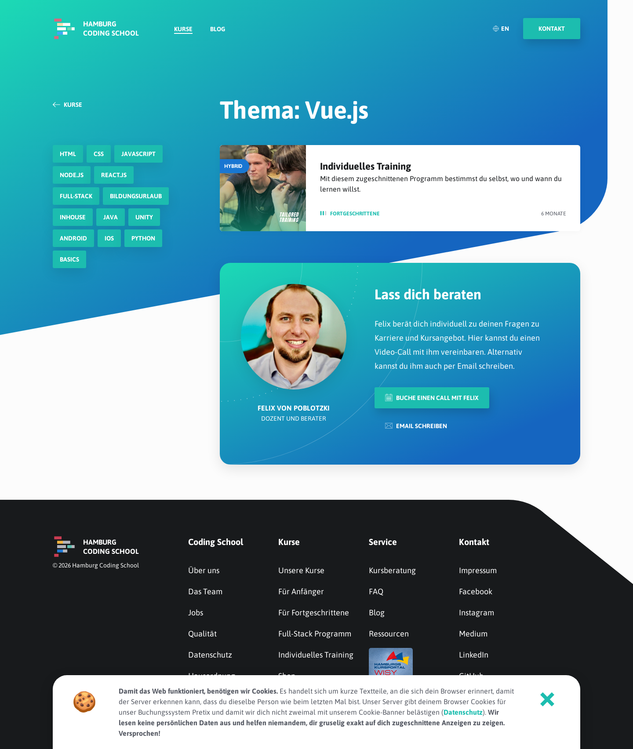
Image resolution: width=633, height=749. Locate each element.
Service (383, 542)
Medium (473, 633)
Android (73, 238)
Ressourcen (389, 633)
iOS (109, 238)
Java (110, 217)
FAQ (376, 591)
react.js (114, 174)
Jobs (195, 612)
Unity (144, 217)
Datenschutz (210, 654)
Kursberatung (392, 570)
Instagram (476, 612)
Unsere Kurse (301, 570)
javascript (138, 153)
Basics (69, 259)
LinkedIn (473, 654)
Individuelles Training (365, 166)
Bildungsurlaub (136, 196)
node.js (72, 174)
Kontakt (474, 542)
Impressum (478, 570)
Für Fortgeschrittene (313, 612)
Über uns (203, 570)
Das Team (205, 591)
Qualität (202, 633)
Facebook (475, 591)
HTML (68, 153)
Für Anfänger (301, 591)
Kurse (183, 29)
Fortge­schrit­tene (355, 214)
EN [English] (500, 28)
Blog (217, 29)
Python (143, 238)
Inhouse (73, 217)
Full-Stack (76, 196)
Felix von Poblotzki (294, 408)
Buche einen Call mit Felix (432, 397)
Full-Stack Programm (314, 633)
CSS (99, 153)
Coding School (215, 542)
